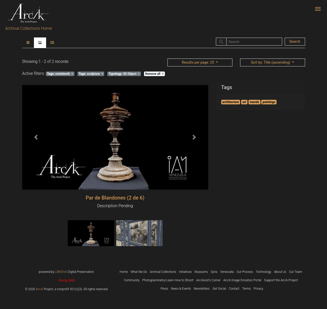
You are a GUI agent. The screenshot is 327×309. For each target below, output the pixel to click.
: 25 (198, 62)
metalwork (60, 74)
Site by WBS (66, 280)
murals (254, 102)
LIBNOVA (61, 272)
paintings (269, 102)
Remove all (154, 74)
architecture (230, 102)
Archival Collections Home (28, 28)
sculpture (91, 74)
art (244, 102)
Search (294, 41)
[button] (36, 137)
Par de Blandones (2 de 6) (115, 198)
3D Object (124, 74)
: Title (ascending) (271, 62)
